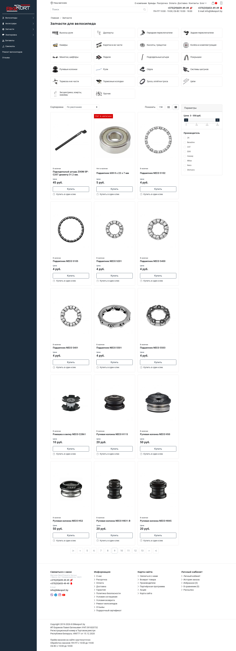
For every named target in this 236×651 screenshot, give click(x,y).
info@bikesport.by (213, 11)
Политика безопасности (108, 593)
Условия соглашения (106, 596)
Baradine (191, 142)
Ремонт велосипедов (12, 52)
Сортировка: (57, 107)
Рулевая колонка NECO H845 (156, 520)
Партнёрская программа (152, 586)
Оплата (172, 3)
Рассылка (189, 590)
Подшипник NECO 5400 (152, 261)
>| (156, 550)
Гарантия (101, 590)
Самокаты (8, 46)
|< (73, 550)
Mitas (189, 161)
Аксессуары (9, 23)
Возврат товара (148, 579)
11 (128, 550)
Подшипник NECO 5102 (152, 173)
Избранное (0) (191, 583)
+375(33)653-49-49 (59, 583)
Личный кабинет (192, 576)
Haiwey (190, 156)
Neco (189, 165)
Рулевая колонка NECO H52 (68, 520)
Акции (143, 590)
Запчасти (8, 29)
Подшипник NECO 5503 (152, 347)
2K (188, 138)
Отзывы (6, 57)
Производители (147, 583)
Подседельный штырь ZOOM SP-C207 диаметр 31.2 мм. (71, 173)
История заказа (192, 579)
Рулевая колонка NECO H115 (112, 434)
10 (121, 550)
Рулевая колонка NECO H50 (155, 434)
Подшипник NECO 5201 (109, 261)
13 (142, 550)
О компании (141, 3)
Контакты (194, 3)
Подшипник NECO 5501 (109, 347)
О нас (99, 576)
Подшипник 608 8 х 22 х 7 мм (112, 173)
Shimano (191, 170)
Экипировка (9, 35)
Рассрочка (162, 3)
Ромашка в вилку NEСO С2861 (69, 434)
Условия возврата (105, 600)
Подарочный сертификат (109, 610)
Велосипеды (9, 18)
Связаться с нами (149, 576)
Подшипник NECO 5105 (65, 261)
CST (189, 147)
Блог (202, 3)
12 (135, 550)
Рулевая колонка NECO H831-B (113, 520)
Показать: (150, 107)
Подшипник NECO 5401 (65, 347)
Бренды (152, 3)
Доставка (182, 3)
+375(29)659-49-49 (59, 580)
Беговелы (8, 40)
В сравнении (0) (191, 586)
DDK (189, 151)
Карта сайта (146, 593)
